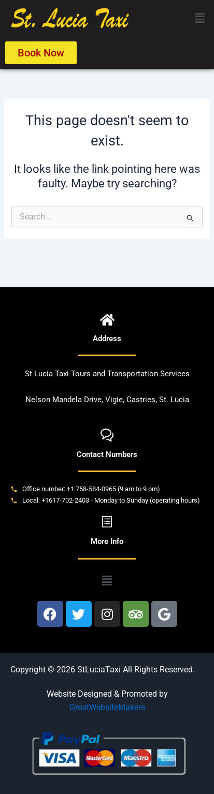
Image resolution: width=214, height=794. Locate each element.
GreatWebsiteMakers (107, 707)
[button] (200, 18)
